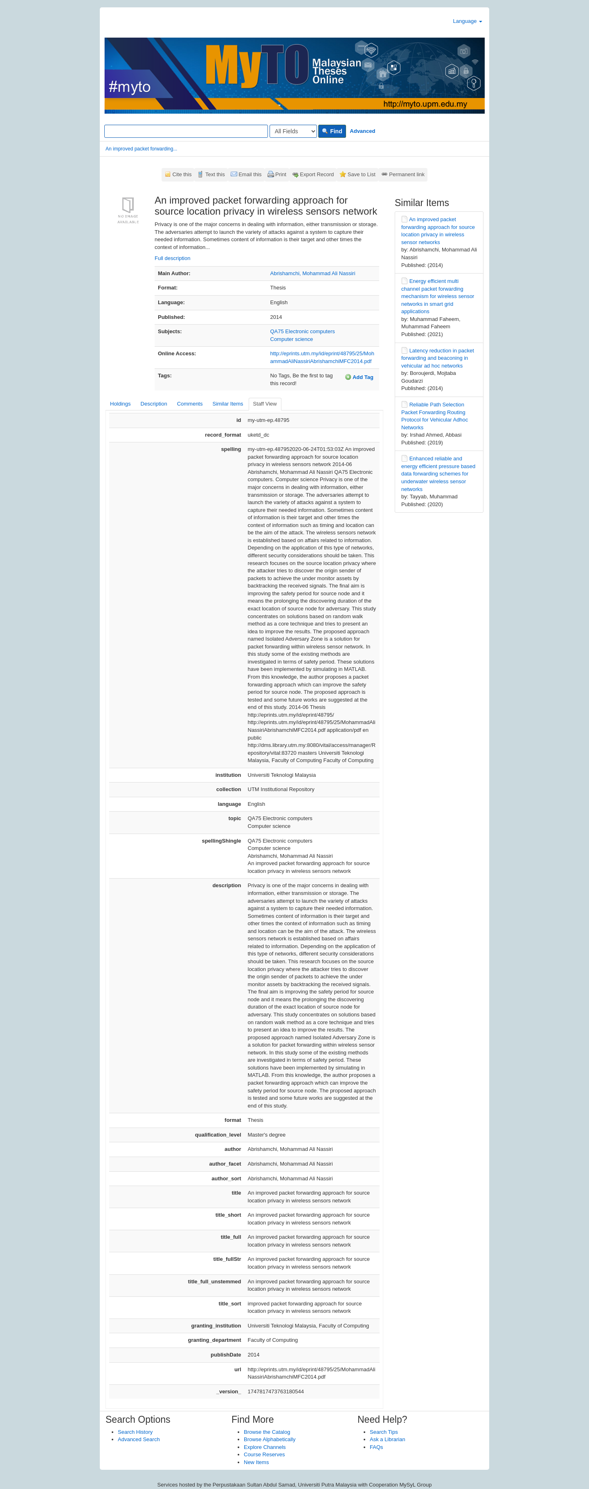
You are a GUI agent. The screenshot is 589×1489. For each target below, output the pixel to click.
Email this (249, 174)
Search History (135, 1432)
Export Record (317, 174)
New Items (256, 1462)
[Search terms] (186, 131)
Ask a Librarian (387, 1439)
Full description (172, 258)
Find (332, 131)
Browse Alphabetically (269, 1439)
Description (154, 404)
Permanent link (407, 174)
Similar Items (227, 404)
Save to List (361, 174)
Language (467, 21)
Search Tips (384, 1432)
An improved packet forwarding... (141, 149)
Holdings (120, 404)
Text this (215, 174)
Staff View (265, 404)
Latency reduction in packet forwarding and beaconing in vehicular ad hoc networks (437, 358)
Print (280, 174)
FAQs (376, 1447)
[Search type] (293, 131)
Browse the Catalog (267, 1432)
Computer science (291, 339)
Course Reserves (264, 1454)
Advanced (362, 131)
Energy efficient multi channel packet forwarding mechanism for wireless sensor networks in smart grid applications (437, 296)
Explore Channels (265, 1447)
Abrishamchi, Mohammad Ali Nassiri (312, 273)
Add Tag (359, 377)
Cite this (182, 174)
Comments (190, 404)
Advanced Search (139, 1439)
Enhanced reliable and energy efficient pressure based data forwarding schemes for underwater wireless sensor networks (438, 473)
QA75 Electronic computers (302, 331)
